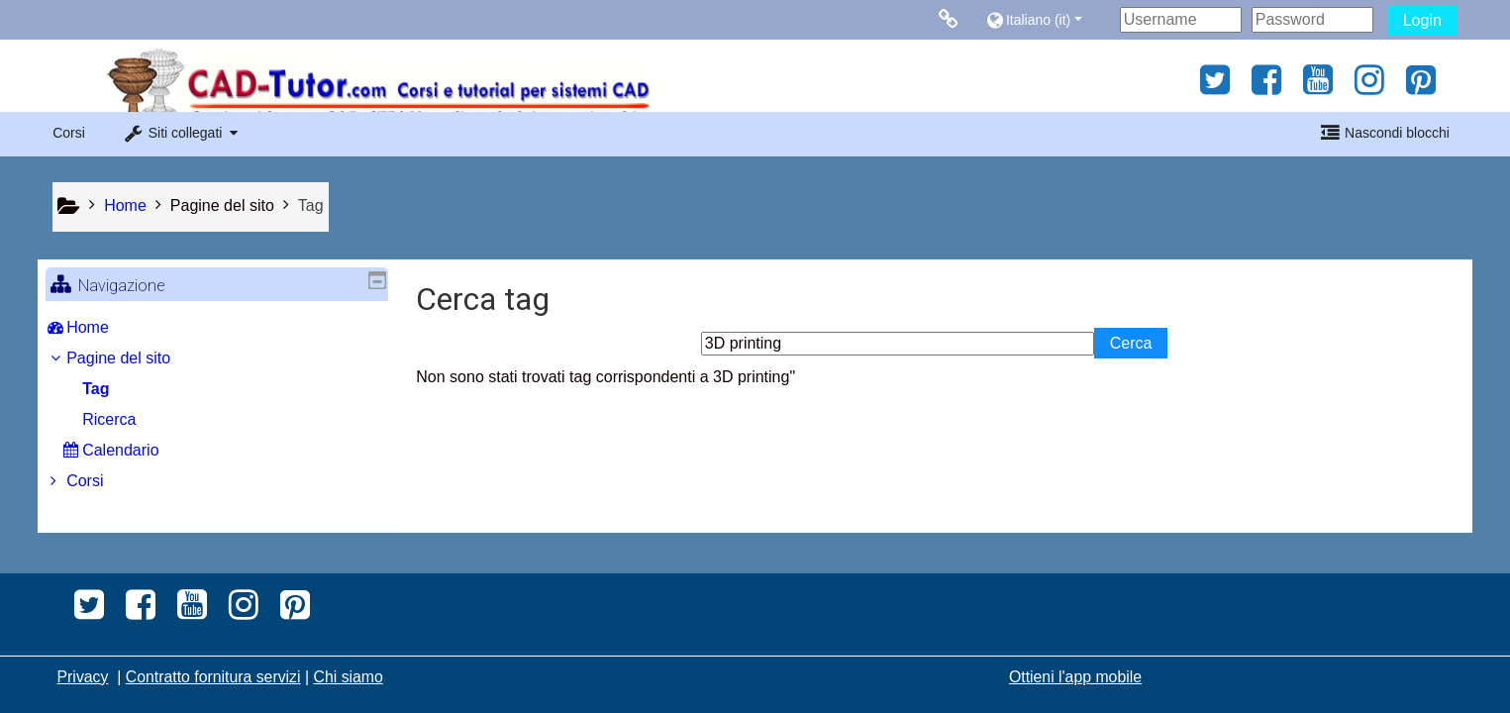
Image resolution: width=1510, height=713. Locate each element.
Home (102, 327)
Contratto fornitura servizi (213, 676)
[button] (1048, 19)
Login (1422, 20)
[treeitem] (216, 328)
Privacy (83, 676)
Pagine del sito (222, 205)
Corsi (99, 480)
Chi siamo (347, 676)
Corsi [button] (68, 133)
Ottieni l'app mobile (1075, 676)
